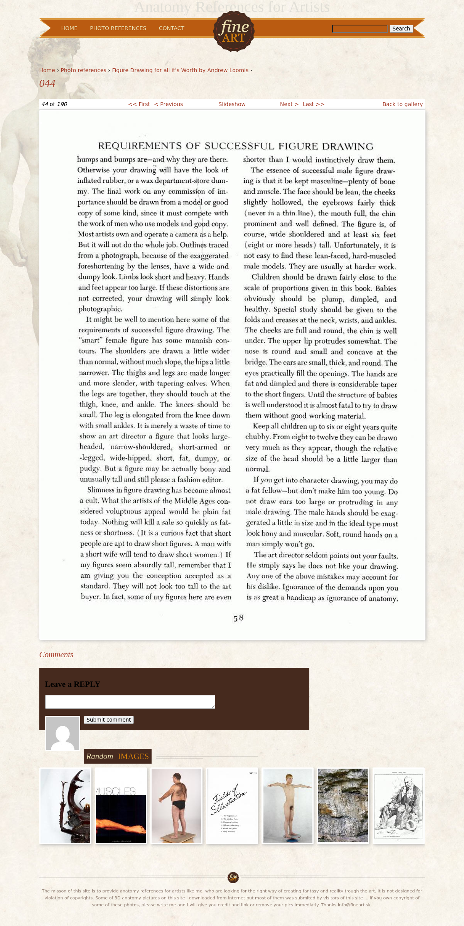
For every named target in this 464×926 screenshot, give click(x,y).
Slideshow (232, 104)
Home (47, 70)
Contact (171, 28)
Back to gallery (403, 104)
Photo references (83, 70)
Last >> (314, 104)
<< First (139, 104)
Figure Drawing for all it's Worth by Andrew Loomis (180, 70)
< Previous (168, 104)
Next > (289, 104)
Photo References (118, 28)
